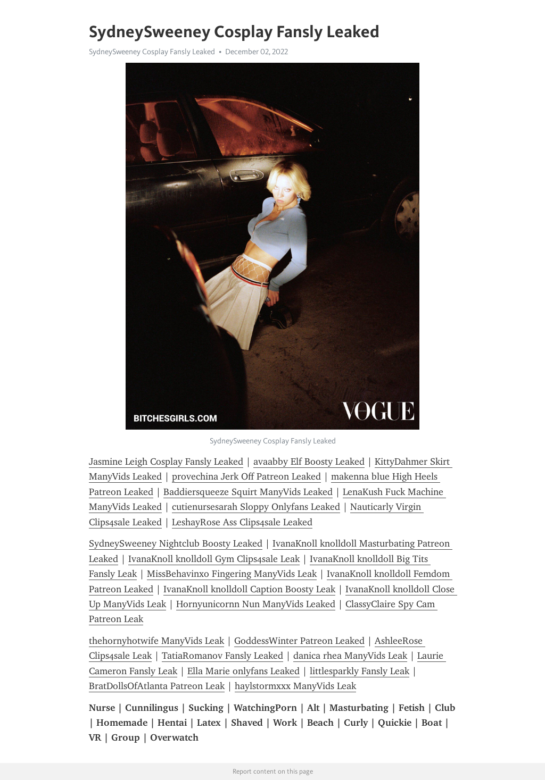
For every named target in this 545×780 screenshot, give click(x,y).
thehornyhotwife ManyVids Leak (156, 641)
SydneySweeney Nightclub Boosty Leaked (175, 543)
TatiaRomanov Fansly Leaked (222, 655)
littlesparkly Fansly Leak (359, 671)
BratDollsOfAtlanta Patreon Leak (157, 686)
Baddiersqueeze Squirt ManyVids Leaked (248, 492)
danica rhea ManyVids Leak (350, 655)
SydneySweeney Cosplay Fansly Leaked (152, 51)
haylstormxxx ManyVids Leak (295, 686)
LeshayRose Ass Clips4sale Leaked (242, 522)
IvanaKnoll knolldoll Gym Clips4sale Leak (214, 559)
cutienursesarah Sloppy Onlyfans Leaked (256, 507)
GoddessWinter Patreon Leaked (299, 641)
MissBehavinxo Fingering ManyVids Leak (232, 574)
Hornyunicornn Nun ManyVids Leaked (255, 604)
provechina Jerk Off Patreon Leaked (246, 476)
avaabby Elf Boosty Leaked (309, 461)
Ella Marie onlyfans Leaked (243, 671)
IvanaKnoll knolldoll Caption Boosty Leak (249, 589)
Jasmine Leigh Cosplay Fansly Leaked (166, 461)
